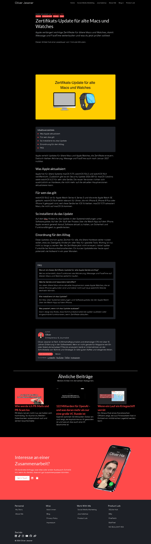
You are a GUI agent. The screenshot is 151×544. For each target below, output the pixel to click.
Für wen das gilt (47, 137)
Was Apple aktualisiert (50, 134)
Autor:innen (51, 510)
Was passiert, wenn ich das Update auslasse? (59, 308)
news (61, 16)
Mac (46, 219)
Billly (110, 514)
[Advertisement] (75, 58)
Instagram (75, 358)
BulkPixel (112, 523)
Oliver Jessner (24, 3)
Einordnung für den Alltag (52, 144)
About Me (112, 3)
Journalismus (101, 3)
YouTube (60, 358)
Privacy (56, 16)
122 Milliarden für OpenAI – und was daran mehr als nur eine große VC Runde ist (73, 409)
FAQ (42, 148)
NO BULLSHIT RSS (116, 527)
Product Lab (130, 3)
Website (57, 354)
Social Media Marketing (85, 3)
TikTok (67, 358)
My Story (19, 510)
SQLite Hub (113, 510)
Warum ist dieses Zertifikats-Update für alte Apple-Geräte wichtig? (69, 270)
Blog (121, 3)
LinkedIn (51, 358)
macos (38, 16)
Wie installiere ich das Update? (53, 297)
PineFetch (113, 518)
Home (72, 3)
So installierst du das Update (53, 141)
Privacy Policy (52, 518)
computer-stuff (47, 16)
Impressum (51, 523)
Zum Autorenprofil (45, 354)
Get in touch (22, 478)
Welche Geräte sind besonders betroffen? (57, 282)
